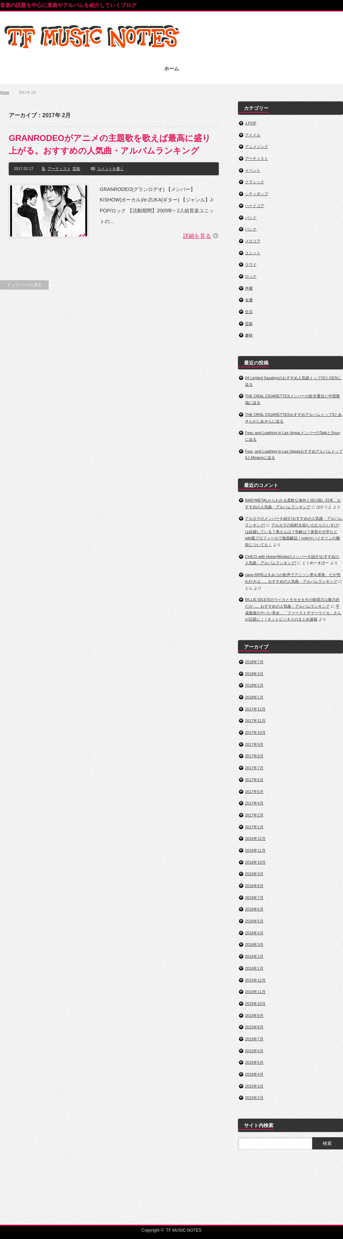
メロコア (252, 241)
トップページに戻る (24, 285)
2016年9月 (254, 874)
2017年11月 (255, 720)
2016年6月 (254, 909)
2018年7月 (254, 662)
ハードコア (254, 206)
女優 (249, 300)
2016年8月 (254, 886)
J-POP (250, 123)
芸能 (76, 169)
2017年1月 (254, 827)
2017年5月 (254, 792)
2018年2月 (254, 685)
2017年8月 (254, 756)
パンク (251, 229)
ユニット (252, 253)
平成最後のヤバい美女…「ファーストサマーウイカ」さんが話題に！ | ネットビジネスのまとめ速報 (293, 612)
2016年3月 (254, 944)
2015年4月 (254, 1074)
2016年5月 (254, 921)
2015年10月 (255, 1003)
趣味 (249, 335)
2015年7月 (254, 1039)
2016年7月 (254, 897)
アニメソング (256, 146)
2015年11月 (255, 992)
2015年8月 (254, 1027)
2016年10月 (255, 862)
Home (4, 92)
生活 (249, 312)
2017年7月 (254, 768)
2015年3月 (254, 1086)
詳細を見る (197, 236)
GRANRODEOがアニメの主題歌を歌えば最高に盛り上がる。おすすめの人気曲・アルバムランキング (110, 144)
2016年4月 (254, 933)
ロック (251, 276)
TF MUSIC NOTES (183, 1230)
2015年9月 (254, 1015)
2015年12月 (255, 980)
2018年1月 (254, 697)
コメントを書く (110, 169)
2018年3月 (254, 674)
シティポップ (256, 194)
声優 (249, 288)
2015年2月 (254, 1098)
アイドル (252, 135)
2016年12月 (255, 838)
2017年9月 (254, 744)
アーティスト (59, 169)
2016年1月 (254, 968)
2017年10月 (255, 732)
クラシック (254, 182)
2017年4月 (254, 803)
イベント (252, 170)
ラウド (251, 264)
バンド (251, 217)
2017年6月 (254, 780)
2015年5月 (254, 1062)
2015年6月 (254, 1051)
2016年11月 (255, 850)
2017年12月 (255, 709)
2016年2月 (254, 956)
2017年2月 (254, 815)
